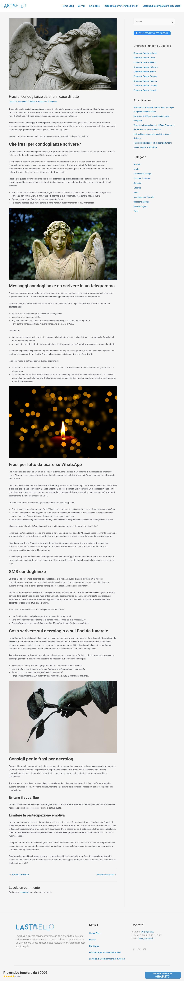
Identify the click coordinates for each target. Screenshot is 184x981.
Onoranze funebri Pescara (145, 81)
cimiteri (137, 170)
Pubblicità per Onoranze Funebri (121, 6)
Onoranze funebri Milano (145, 63)
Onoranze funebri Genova (145, 77)
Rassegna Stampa (142, 202)
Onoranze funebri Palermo (146, 67)
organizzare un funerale (144, 198)
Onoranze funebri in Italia (145, 53)
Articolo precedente (19, 874)
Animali (137, 165)
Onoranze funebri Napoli (145, 91)
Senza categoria (141, 207)
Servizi (81, 6)
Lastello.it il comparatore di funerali (162, 6)
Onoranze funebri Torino (145, 72)
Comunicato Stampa (143, 174)
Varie (136, 212)
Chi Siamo (94, 6)
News (136, 193)
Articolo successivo (106, 874)
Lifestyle (137, 188)
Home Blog (68, 6)
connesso (24, 892)
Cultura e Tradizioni (39, 101)
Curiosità (138, 184)
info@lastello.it (146, 938)
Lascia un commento (18, 101)
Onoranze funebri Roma (144, 58)
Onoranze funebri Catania (145, 86)
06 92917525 (147, 932)
